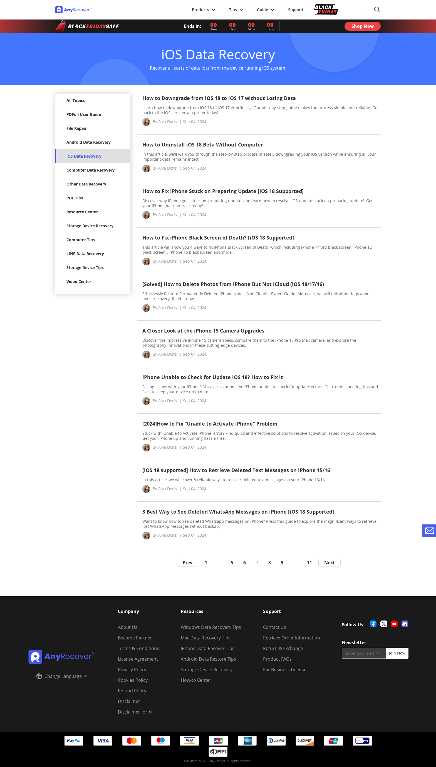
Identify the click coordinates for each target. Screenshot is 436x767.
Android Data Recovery (88, 142)
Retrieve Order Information (291, 638)
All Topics (75, 100)
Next (329, 563)
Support (296, 9)
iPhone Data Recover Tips (207, 648)
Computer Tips (80, 239)
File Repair (76, 128)
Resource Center (82, 211)
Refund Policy (132, 691)
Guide (265, 9)
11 (309, 563)
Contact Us (274, 627)
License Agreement (138, 659)
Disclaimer (129, 701)
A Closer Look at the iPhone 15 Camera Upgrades (203, 330)
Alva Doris (167, 121)
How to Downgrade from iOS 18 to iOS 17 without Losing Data (219, 98)
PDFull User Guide (83, 114)
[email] (364, 653)
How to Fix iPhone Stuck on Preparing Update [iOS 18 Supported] (223, 191)
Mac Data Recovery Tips (206, 638)
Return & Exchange (283, 648)
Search (377, 9)
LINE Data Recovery (85, 253)
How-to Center (196, 680)
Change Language (61, 676)
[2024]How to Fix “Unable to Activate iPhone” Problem (210, 423)
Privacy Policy (132, 669)
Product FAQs (277, 659)
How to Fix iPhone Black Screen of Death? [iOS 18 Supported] (218, 237)
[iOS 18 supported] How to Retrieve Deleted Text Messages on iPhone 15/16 (236, 470)
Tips (236, 9)
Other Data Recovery (86, 184)
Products (203, 9)
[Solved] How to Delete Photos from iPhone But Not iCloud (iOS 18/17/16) (233, 284)
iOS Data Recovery (83, 156)
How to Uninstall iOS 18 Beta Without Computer (202, 144)
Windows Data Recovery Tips (211, 627)
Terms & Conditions (138, 648)
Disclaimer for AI (135, 712)
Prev (187, 563)
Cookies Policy (133, 680)
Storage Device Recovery (89, 225)
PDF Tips (74, 198)
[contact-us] (429, 530)
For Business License (284, 669)
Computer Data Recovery (90, 170)
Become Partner (135, 638)
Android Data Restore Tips (208, 659)
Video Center (78, 281)
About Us (127, 627)
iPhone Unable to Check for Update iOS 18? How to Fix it (212, 377)
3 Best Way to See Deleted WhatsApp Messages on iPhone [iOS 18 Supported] (238, 511)
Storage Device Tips (85, 267)
